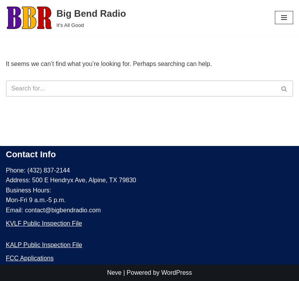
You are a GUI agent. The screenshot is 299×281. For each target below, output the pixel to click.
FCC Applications (30, 258)
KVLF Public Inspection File (44, 223)
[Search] (141, 88)
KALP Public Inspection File (44, 245)
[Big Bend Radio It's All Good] (66, 17)
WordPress (176, 272)
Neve (114, 272)
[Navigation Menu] (284, 17)
